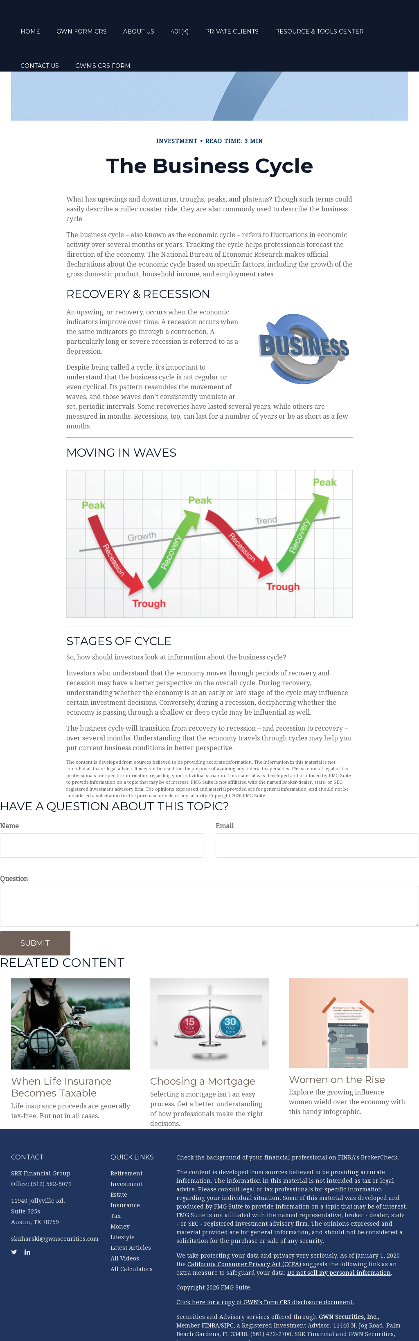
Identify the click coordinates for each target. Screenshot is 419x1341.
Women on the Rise (337, 1049)
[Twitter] (8, 461)
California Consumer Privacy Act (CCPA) (244, 1233)
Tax (115, 1185)
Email (225, 795)
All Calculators (131, 1238)
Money (120, 1196)
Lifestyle (122, 1206)
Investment (126, 1153)
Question (14, 848)
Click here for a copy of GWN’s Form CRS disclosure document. (265, 1271)
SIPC (227, 1295)
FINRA (210, 1295)
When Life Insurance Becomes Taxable (61, 1056)
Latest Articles (130, 1217)
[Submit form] (35, 912)
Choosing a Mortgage (202, 1050)
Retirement (126, 1142)
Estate (118, 1164)
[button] (112, 21)
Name (9, 795)
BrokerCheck (379, 1126)
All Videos (124, 1227)
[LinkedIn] (8, 477)
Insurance (125, 1174)
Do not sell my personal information (339, 1242)
